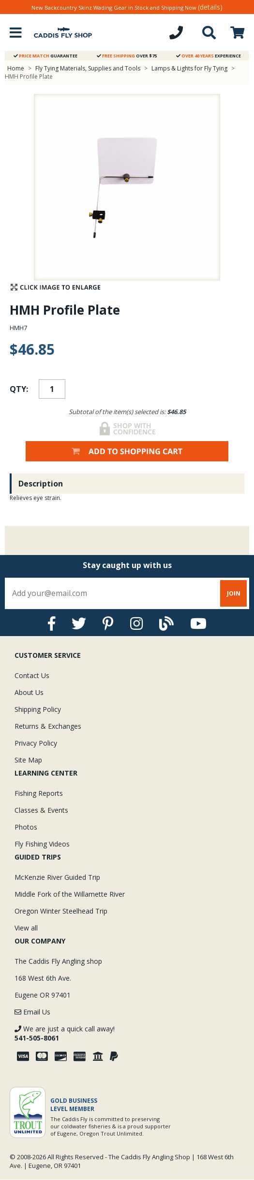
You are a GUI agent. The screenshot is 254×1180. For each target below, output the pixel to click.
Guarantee (45, 56)
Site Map (28, 759)
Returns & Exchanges (48, 726)
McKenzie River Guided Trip (57, 877)
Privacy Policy (36, 743)
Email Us (32, 1011)
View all (26, 927)
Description (40, 483)
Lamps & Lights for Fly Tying (189, 68)
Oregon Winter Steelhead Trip (61, 911)
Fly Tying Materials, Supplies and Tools (87, 68)
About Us (29, 692)
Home (15, 68)
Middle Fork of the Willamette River (70, 894)
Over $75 (127, 56)
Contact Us (32, 675)
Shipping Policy (38, 709)
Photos (26, 827)
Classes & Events (41, 810)
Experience (208, 56)
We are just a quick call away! (65, 1033)
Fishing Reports (39, 793)
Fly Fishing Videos (42, 843)
